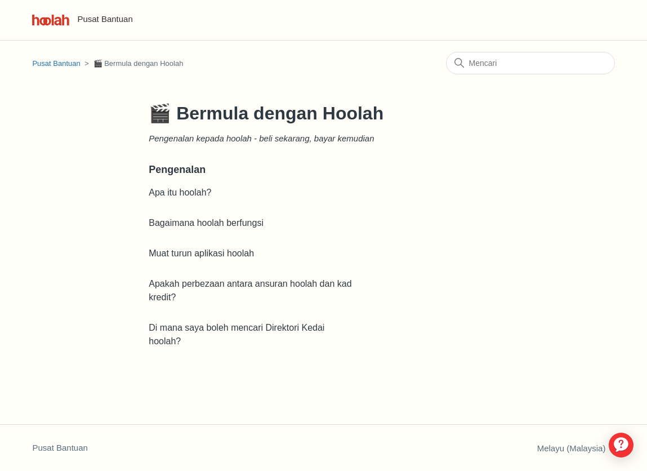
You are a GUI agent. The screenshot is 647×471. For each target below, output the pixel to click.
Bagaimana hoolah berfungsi (206, 223)
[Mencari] (530, 63)
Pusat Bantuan (56, 63)
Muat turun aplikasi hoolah (201, 253)
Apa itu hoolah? (180, 192)
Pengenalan (177, 169)
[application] (621, 445)
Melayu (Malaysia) (576, 448)
